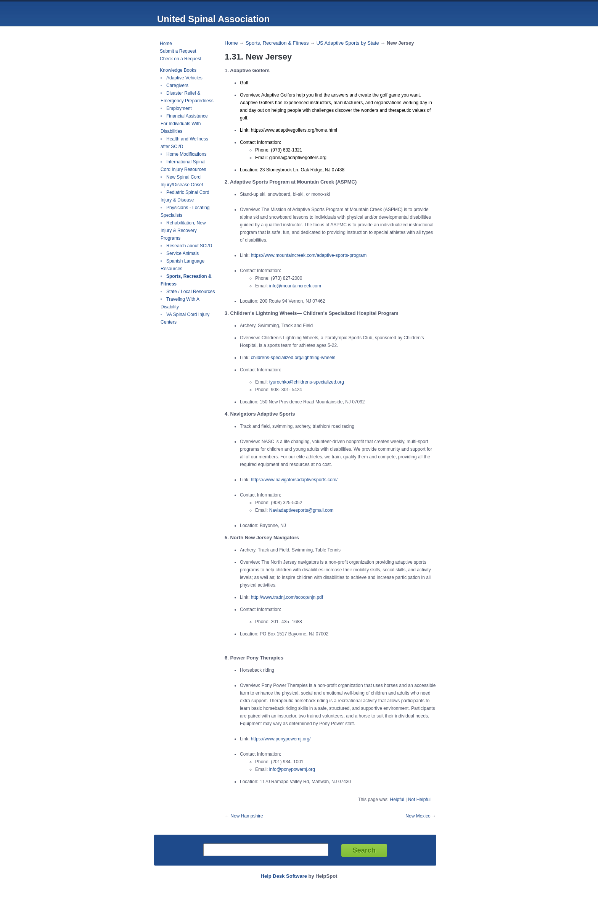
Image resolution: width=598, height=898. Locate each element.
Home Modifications (186, 154)
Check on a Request (180, 58)
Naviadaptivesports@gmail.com (301, 510)
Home (166, 43)
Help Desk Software (284, 876)
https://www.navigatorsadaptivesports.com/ (294, 479)
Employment (179, 108)
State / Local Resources (190, 291)
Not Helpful (419, 799)
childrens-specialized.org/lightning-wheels (293, 357)
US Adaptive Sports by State (348, 43)
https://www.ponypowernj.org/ (281, 739)
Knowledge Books (178, 70)
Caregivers (177, 85)
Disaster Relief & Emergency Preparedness (187, 96)
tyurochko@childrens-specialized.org (306, 382)
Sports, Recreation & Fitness (277, 43)
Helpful (397, 799)
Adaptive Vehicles (184, 78)
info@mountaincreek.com (295, 286)
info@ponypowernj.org (292, 769)
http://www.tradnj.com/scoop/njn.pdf (287, 597)
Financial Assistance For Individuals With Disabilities (184, 123)
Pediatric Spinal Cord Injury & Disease (185, 196)
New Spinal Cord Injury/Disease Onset (182, 180)
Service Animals (182, 253)
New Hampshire (246, 816)
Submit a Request (178, 51)
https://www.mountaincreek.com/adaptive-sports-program (309, 255)
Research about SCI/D (189, 245)
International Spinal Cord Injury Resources (183, 165)
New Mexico (417, 816)
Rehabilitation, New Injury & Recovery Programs (183, 230)
